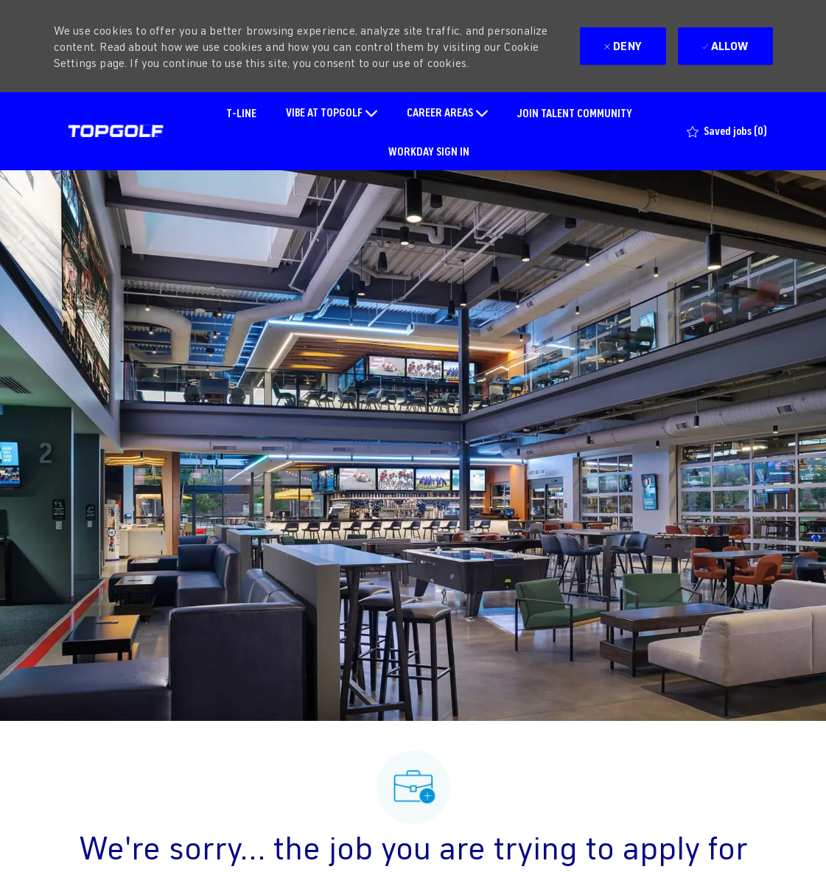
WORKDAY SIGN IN (428, 151)
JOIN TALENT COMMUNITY (574, 112)
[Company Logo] (116, 131)
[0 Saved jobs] (727, 131)
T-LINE (241, 112)
